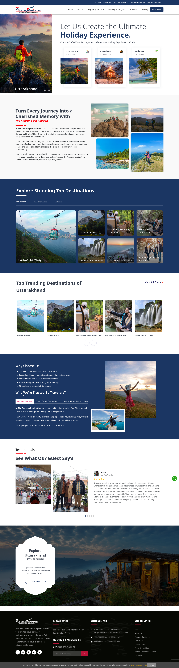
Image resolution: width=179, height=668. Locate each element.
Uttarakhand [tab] (21, 202)
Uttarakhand (26, 88)
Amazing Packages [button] (116, 9)
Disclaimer (139, 655)
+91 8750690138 (100, 637)
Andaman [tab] (58, 202)
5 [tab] (93, 516)
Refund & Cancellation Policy (145, 652)
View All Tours (154, 282)
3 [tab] (89, 516)
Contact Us (157, 9)
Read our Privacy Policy (139, 665)
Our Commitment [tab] (24, 401)
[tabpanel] (89, 488)
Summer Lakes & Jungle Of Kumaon (88, 335)
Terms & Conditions (142, 648)
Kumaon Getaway (53, 335)
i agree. (151, 665)
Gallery (145, 9)
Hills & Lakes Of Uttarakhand (115, 335)
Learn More (35, 581)
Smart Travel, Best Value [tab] (46, 401)
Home (70, 9)
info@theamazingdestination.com (107, 642)
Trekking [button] (133, 9)
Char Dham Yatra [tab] (40, 202)
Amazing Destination (142, 637)
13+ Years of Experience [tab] (70, 401)
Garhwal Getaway (23, 335)
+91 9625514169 (114, 637)
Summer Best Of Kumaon (144, 335)
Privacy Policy (140, 644)
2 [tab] (87, 516)
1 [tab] (85, 516)
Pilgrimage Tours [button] (95, 9)
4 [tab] (91, 516)
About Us (80, 9)
